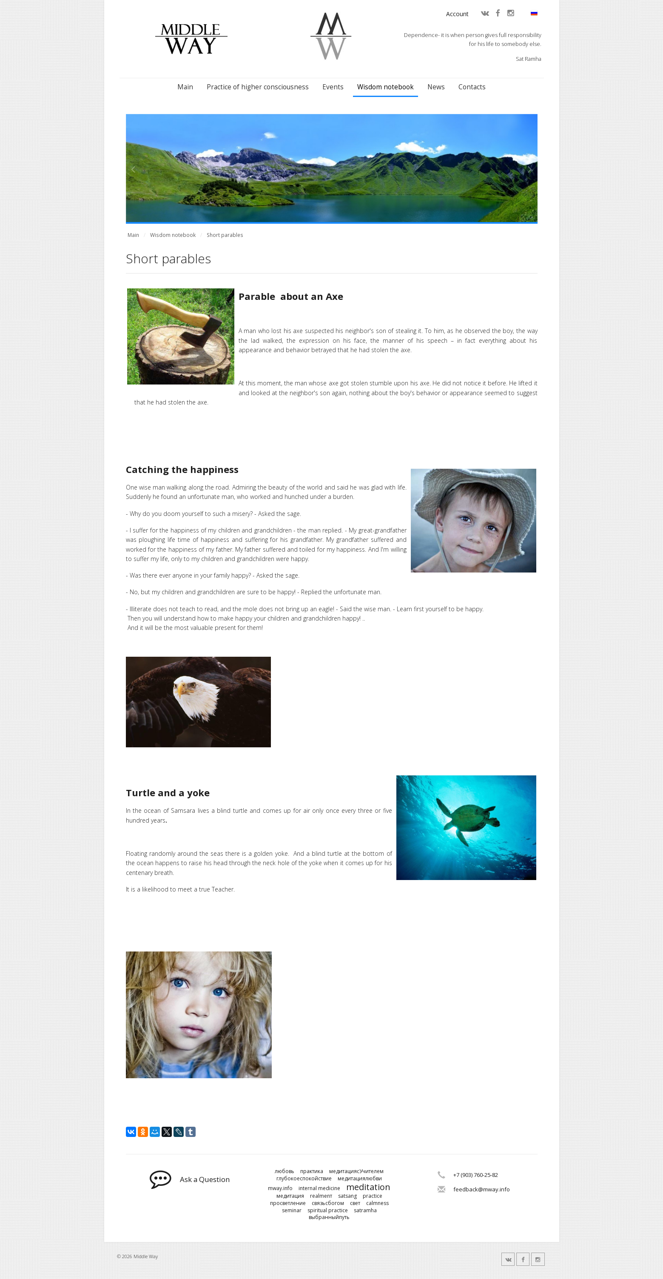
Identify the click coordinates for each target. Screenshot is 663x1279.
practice (372, 1196)
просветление (288, 1203)
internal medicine (319, 1188)
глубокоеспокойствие (304, 1179)
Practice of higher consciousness (258, 87)
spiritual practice (327, 1210)
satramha (365, 1210)
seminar (292, 1210)
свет (355, 1203)
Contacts (472, 87)
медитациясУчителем (356, 1171)
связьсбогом (328, 1203)
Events (333, 87)
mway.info (280, 1188)
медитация (290, 1196)
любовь (284, 1171)
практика (311, 1171)
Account (457, 14)
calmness (377, 1203)
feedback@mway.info (481, 1189)
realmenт (321, 1196)
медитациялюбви (360, 1179)
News (436, 87)
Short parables (225, 235)
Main (185, 87)
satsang (347, 1196)
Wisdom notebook (385, 87)
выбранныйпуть (329, 1217)
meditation (368, 1187)
